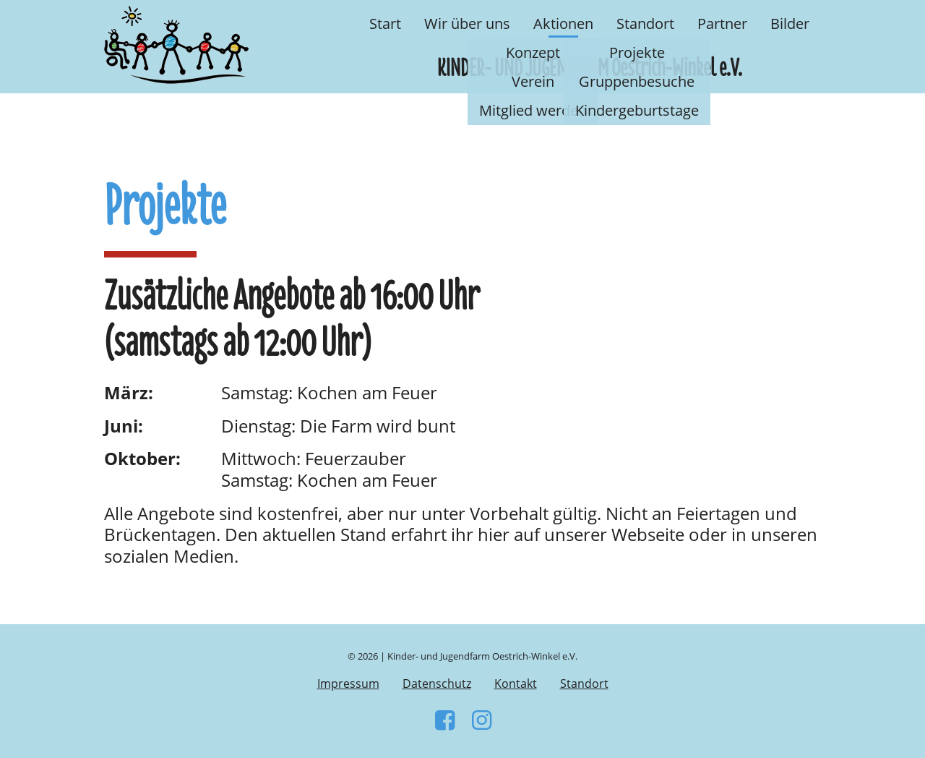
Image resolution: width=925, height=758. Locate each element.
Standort (645, 23)
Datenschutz (437, 683)
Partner (722, 23)
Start (385, 23)
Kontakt (515, 683)
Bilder (789, 23)
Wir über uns (467, 23)
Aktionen (563, 23)
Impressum (348, 683)
